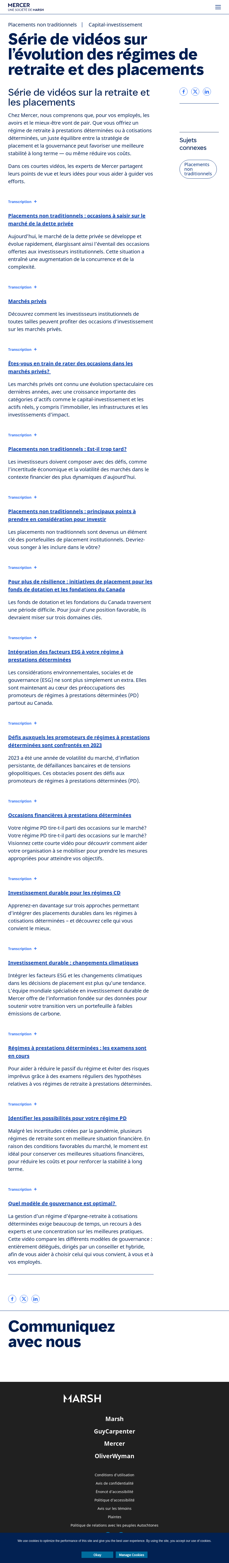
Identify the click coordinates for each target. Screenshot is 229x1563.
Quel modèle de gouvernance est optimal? (62, 1203)
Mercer (114, 1443)
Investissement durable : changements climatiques (73, 962)
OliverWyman (114, 1456)
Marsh (114, 1419)
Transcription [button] (19, 202)
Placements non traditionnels (42, 24)
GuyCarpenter (114, 1431)
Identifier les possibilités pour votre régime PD (67, 1118)
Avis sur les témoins (114, 1508)
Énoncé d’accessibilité (114, 1492)
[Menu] (218, 7)
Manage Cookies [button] (131, 1555)
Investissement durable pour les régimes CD (64, 892)
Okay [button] (97, 1555)
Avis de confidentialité (115, 1483)
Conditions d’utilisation (114, 1475)
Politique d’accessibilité (114, 1500)
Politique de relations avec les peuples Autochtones (114, 1525)
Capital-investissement (115, 24)
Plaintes (114, 1517)
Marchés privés (27, 301)
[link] (12, 1299)
